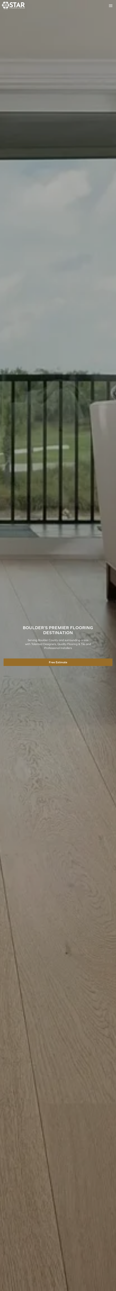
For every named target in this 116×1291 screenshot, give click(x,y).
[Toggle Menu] (110, 5)
